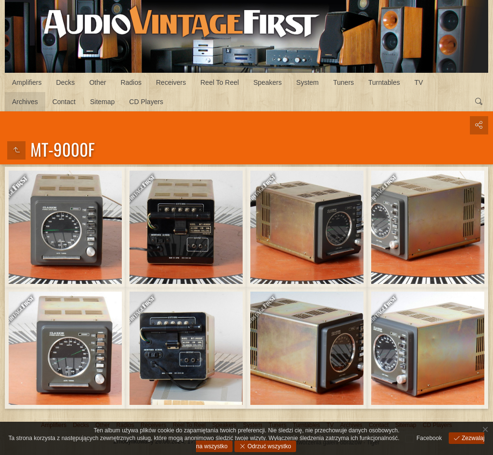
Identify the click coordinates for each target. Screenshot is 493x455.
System (307, 82)
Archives (25, 102)
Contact (64, 102)
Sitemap (102, 102)
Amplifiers (26, 82)
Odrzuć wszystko (268, 446)
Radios (131, 82)
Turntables (384, 82)
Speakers (267, 82)
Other (97, 82)
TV (419, 82)
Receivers (171, 82)
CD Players (146, 102)
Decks (65, 82)
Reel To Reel (219, 82)
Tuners (343, 82)
